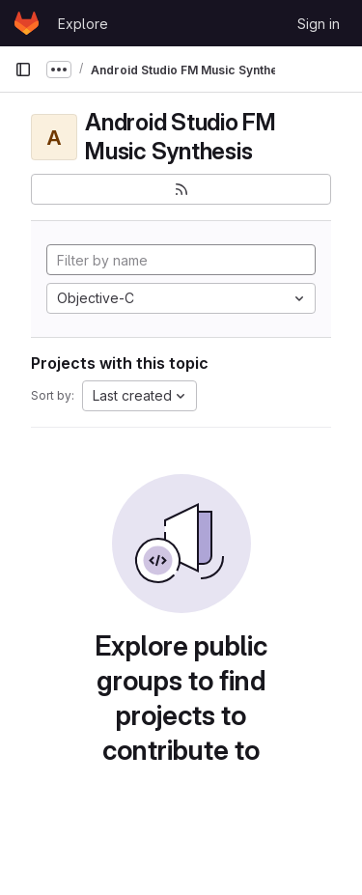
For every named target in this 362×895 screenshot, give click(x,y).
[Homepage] (26, 23)
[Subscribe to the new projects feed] (181, 189)
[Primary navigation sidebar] (23, 69)
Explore (83, 23)
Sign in (318, 23)
